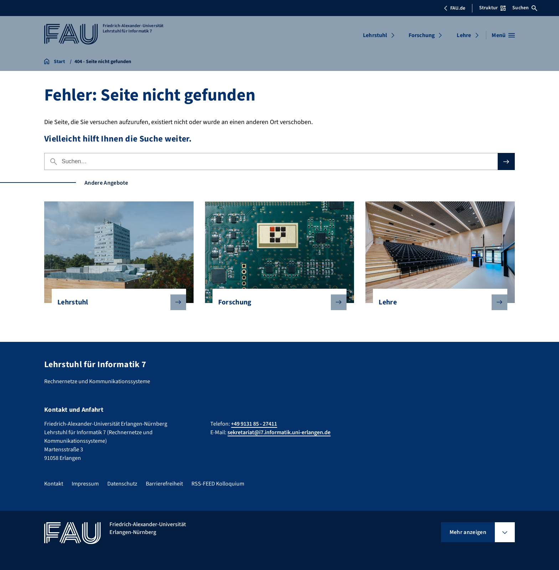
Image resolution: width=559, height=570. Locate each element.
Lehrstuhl (375, 35)
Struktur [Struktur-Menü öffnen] (492, 7)
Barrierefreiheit (164, 484)
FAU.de (454, 8)
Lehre (464, 35)
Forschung (422, 35)
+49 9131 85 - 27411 (254, 424)
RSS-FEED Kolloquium (217, 484)
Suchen (524, 7)
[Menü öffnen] (503, 35)
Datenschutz (122, 484)
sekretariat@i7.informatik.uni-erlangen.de (278, 432)
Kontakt (53, 484)
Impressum (85, 484)
